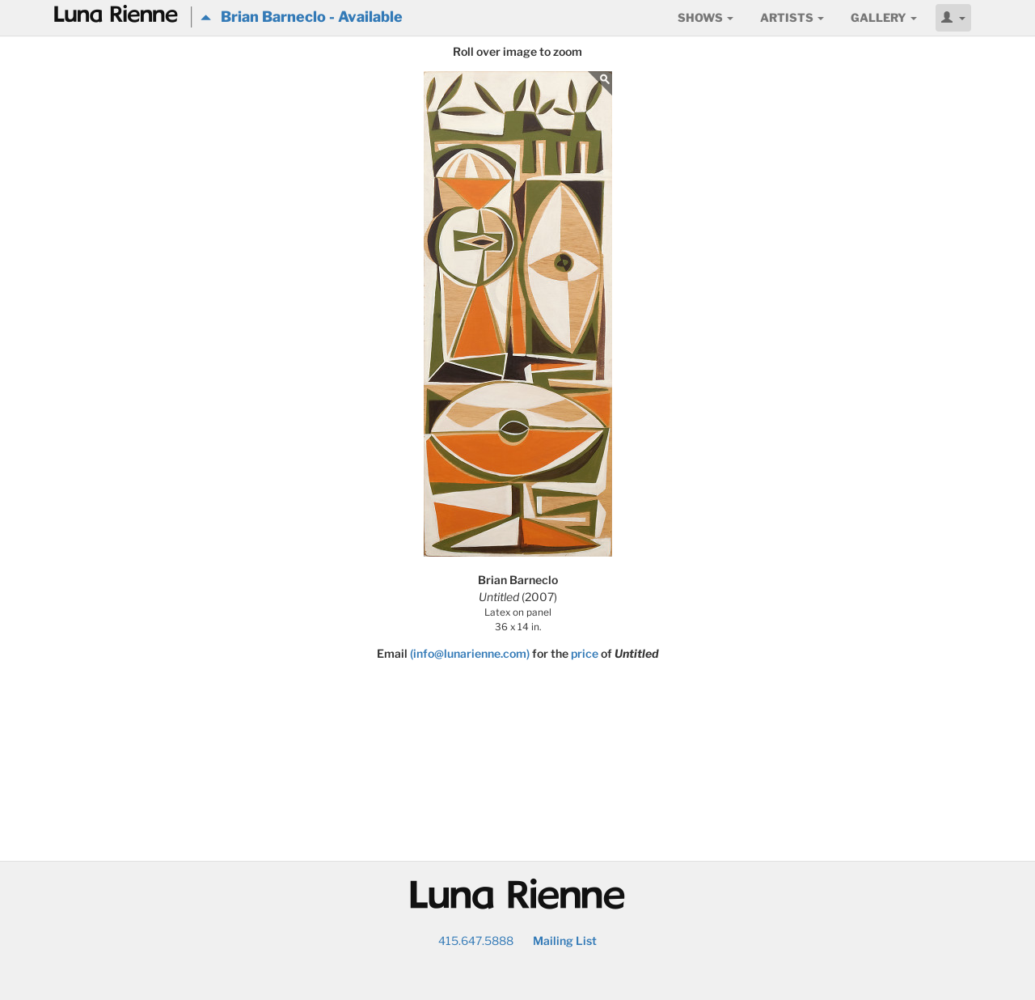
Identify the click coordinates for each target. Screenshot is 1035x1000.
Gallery (884, 17)
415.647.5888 (475, 940)
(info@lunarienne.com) (470, 653)
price (584, 653)
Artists (792, 17)
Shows (705, 17)
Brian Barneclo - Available (302, 16)
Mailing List (565, 940)
